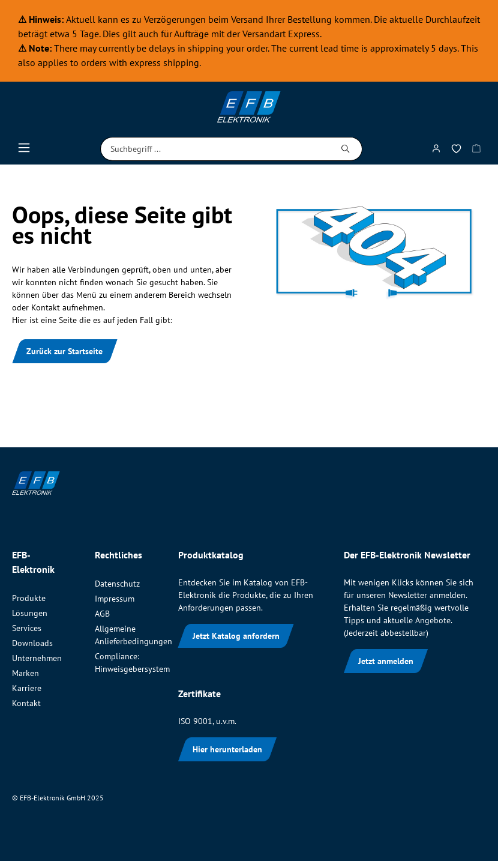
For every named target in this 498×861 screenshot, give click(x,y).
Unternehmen (37, 658)
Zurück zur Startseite (64, 351)
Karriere (26, 688)
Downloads (32, 643)
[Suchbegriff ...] (215, 149)
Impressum (114, 598)
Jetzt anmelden (385, 661)
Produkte (29, 598)
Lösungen (29, 613)
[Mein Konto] (436, 151)
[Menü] (24, 151)
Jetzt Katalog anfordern (236, 635)
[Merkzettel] (456, 151)
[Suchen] (345, 149)
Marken (25, 673)
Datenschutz (117, 583)
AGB (102, 613)
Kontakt (26, 703)
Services (26, 628)
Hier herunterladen (227, 749)
